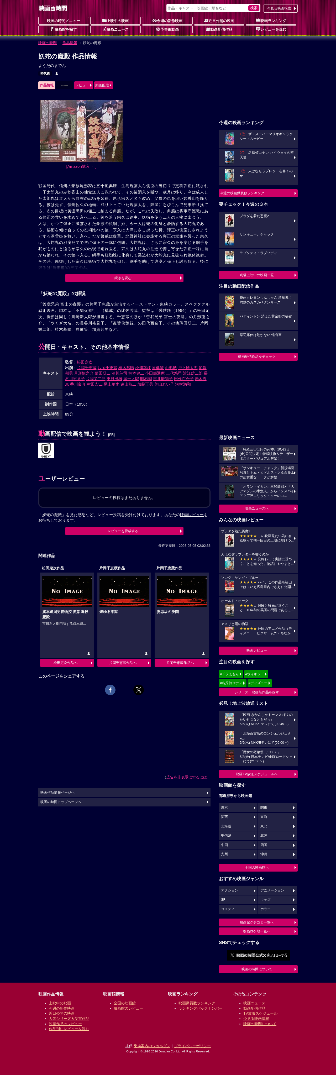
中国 (224, 845)
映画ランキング (271, 20)
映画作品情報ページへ (57, 792)
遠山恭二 (128, 384)
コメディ (228, 909)
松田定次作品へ (65, 663)
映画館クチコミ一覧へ (257, 922)
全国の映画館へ (257, 867)
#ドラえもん (229, 674)
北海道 (226, 826)
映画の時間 (47, 43)
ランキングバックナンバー (200, 1008)
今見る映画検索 (279, 8)
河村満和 (183, 384)
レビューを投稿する (123, 531)
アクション (229, 890)
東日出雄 (114, 378)
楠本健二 (136, 373)
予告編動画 (167, 29)
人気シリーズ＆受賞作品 (69, 1018)
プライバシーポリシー (192, 1046)
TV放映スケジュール (260, 1013)
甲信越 (226, 835)
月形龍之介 (84, 373)
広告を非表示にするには (186, 777)
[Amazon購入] (81, 166)
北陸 (263, 835)
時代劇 (45, 73)
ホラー (265, 909)
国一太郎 (131, 378)
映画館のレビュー (128, 1008)
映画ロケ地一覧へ (256, 931)
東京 (224, 807)
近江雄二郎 (193, 373)
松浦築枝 (143, 367)
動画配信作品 (219, 29)
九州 (224, 854)
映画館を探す (63, 29)
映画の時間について (257, 969)
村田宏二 (95, 384)
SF (223, 899)
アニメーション (272, 890)
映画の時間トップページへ (60, 802)
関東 (263, 807)
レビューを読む (271, 29)
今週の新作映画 (167, 20)
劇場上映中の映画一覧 (257, 275)
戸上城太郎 (188, 367)
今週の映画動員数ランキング (242, 193)
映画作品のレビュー (65, 1024)
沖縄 (263, 854)
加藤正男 (145, 384)
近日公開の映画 (219, 20)
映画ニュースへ (257, 508)
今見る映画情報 (256, 1018)
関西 (224, 817)
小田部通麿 (155, 373)
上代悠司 (174, 373)
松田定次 (85, 362)
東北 (263, 826)
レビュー (82, 85)
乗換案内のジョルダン (152, 1046)
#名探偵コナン (231, 683)
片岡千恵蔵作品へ (122, 663)
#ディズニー (258, 683)
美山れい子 (164, 384)
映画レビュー (256, 650)
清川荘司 (119, 373)
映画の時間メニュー (63, 21)
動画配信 (102, 85)
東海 (263, 817)
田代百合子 (184, 378)
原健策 (158, 367)
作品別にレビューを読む (69, 1029)
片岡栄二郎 (96, 378)
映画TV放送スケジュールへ (257, 774)
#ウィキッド (254, 674)
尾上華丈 (111, 384)
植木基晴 (126, 367)
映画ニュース (115, 29)
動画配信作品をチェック (257, 357)
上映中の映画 (115, 20)
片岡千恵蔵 (87, 367)
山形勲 (171, 367)
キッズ (265, 899)
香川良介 (78, 384)
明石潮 (146, 378)
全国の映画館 (125, 1003)
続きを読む (123, 278)
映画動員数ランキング (196, 1003)
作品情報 (69, 43)
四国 (263, 845)
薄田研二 (103, 373)
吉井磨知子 (163, 378)
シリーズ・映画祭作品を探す (257, 692)
